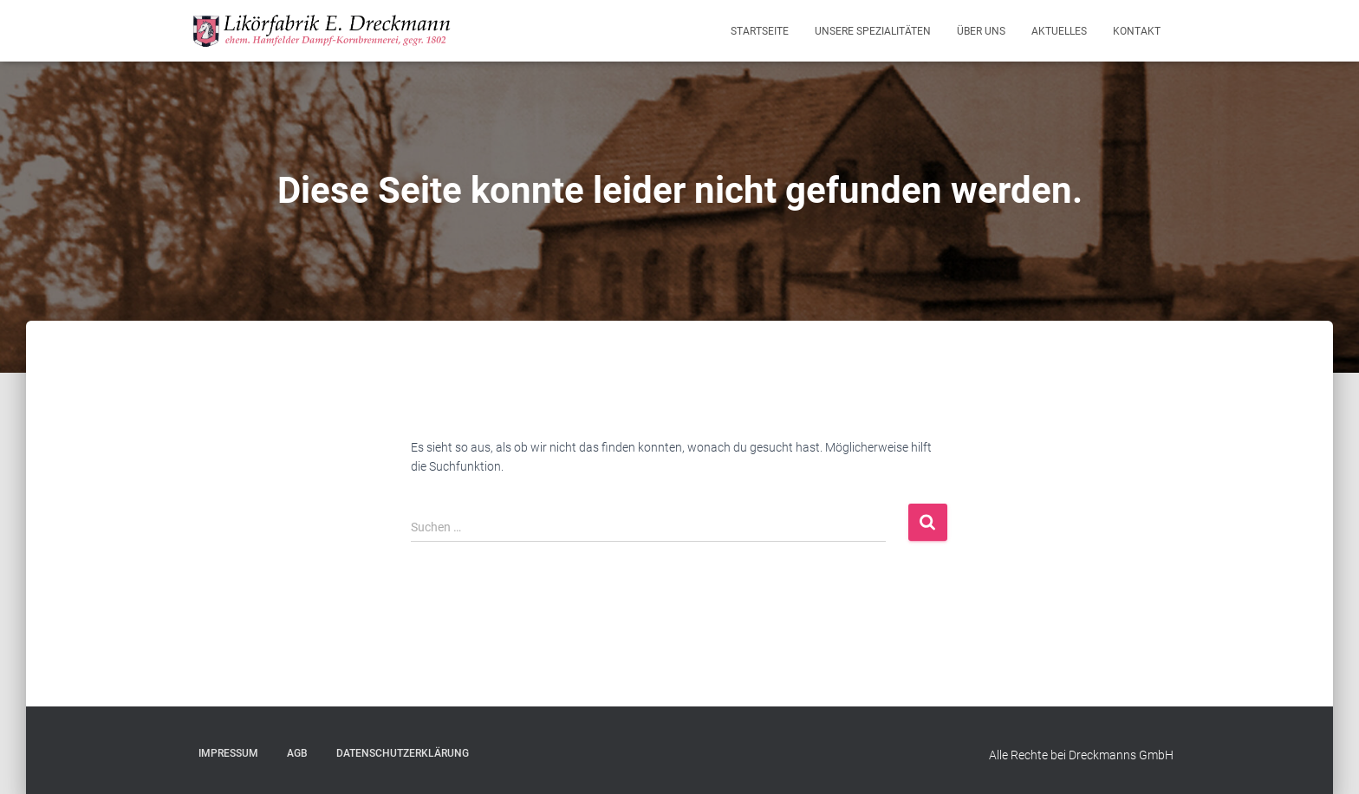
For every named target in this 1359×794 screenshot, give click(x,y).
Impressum (228, 753)
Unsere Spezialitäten (873, 31)
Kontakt (1137, 31)
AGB (297, 753)
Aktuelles (1059, 31)
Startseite (760, 31)
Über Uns (981, 31)
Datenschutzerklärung (402, 753)
